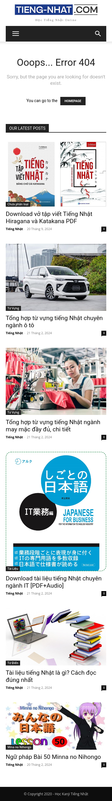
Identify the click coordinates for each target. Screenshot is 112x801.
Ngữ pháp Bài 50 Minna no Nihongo (53, 756)
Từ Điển (12, 663)
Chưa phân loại (17, 204)
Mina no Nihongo (19, 747)
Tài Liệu (12, 569)
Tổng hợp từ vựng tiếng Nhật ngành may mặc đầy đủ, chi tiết (53, 426)
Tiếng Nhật (14, 229)
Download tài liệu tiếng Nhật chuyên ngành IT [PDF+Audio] (54, 582)
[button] (98, 34)
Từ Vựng (13, 308)
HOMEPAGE (73, 101)
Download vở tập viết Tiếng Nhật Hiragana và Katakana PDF (49, 217)
